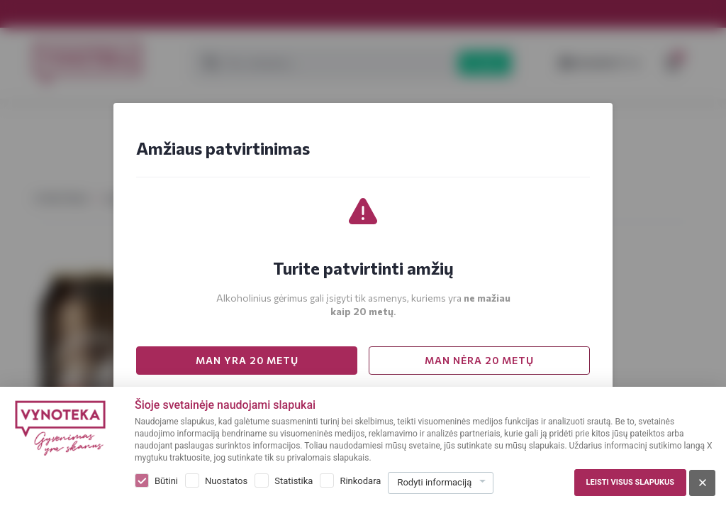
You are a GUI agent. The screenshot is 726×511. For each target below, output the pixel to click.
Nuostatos (226, 481)
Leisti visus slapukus (630, 482)
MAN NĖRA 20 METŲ (479, 360)
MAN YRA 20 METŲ (247, 360)
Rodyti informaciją (434, 482)
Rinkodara (360, 481)
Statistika (293, 481)
